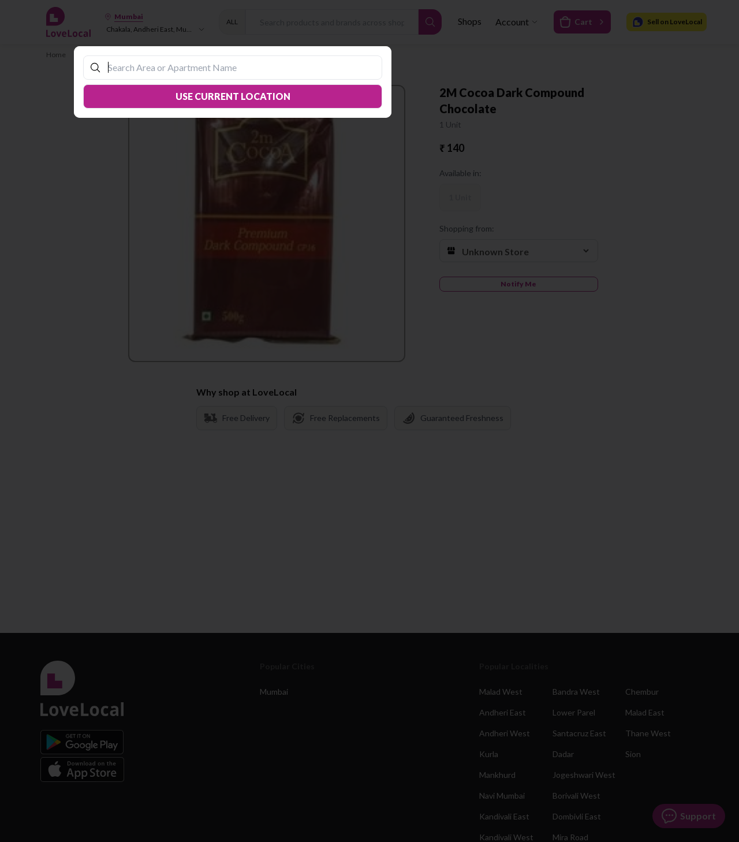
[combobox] (238, 67)
